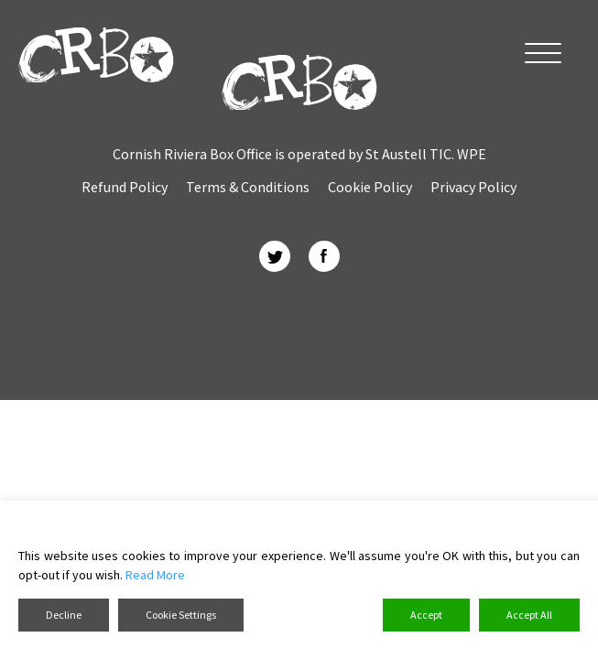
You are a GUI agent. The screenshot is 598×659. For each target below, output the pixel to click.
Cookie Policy (370, 187)
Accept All (529, 614)
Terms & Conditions (248, 187)
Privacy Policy (473, 187)
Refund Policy (125, 187)
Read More (155, 574)
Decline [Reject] (64, 614)
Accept (426, 614)
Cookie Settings (181, 614)
